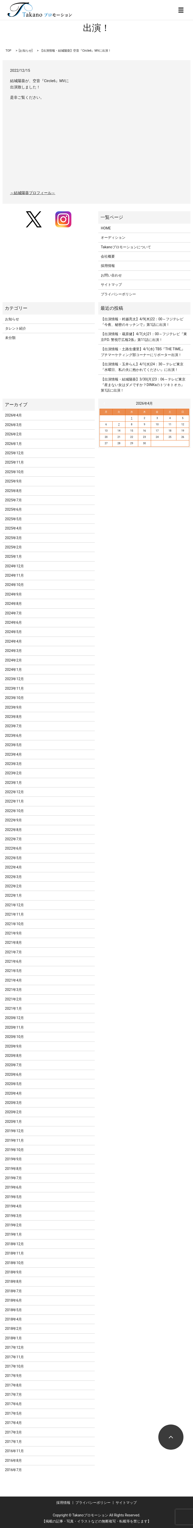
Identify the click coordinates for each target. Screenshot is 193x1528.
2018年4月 (13, 1319)
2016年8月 (13, 1460)
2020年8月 (13, 1056)
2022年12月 (14, 792)
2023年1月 (13, 783)
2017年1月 (13, 1442)
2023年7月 (13, 726)
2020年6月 (13, 1074)
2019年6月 (13, 1187)
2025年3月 (13, 538)
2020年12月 (14, 1018)
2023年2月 (13, 773)
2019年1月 (13, 1234)
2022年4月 (13, 867)
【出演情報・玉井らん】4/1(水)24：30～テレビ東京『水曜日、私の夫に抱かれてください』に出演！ (142, 367)
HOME (106, 228)
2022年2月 (13, 886)
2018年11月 (14, 1253)
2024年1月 (13, 670)
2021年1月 (13, 1008)
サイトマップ (111, 285)
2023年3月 (13, 764)
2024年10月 (14, 585)
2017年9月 (13, 1376)
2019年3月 (13, 1216)
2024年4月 (13, 641)
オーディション (113, 237)
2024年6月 (13, 622)
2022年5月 (13, 858)
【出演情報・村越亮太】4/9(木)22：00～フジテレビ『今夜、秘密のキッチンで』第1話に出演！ (142, 322)
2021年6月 (13, 961)
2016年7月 (13, 1470)
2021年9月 (13, 933)
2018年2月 (13, 1329)
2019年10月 (14, 1150)
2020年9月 (13, 1046)
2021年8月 (13, 943)
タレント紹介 (15, 328)
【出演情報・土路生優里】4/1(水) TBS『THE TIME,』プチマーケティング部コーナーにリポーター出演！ (143, 352)
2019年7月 (13, 1178)
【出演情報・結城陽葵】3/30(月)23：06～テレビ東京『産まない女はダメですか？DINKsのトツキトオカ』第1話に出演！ (143, 385)
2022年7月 (13, 839)
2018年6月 (13, 1300)
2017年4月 (13, 1423)
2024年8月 (13, 604)
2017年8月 (13, 1385)
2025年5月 (13, 519)
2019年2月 (13, 1225)
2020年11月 (14, 1027)
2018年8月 (13, 1281)
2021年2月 (13, 999)
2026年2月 (13, 434)
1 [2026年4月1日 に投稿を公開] (131, 418)
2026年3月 (13, 425)
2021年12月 (14, 905)
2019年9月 (13, 1159)
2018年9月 (13, 1272)
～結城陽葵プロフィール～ (32, 193)
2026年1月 (13, 444)
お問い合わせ (111, 275)
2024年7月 (13, 613)
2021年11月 (14, 914)
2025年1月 (13, 556)
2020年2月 (13, 1112)
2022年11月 (14, 801)
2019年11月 (14, 1140)
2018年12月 (14, 1244)
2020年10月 (14, 1037)
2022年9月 (13, 820)
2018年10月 (14, 1263)
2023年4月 (13, 754)
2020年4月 (13, 1093)
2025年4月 (13, 528)
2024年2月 (13, 660)
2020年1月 (13, 1122)
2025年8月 (13, 491)
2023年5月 (13, 745)
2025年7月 (13, 500)
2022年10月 (14, 811)
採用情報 (108, 266)
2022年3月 (13, 877)
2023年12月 (14, 679)
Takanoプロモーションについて (126, 247)
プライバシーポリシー (118, 294)
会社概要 (108, 256)
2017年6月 (13, 1404)
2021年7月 (13, 952)
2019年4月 (13, 1206)
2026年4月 (13, 415)
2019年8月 (13, 1169)
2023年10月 (14, 698)
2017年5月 (13, 1413)
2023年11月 (14, 688)
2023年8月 (13, 717)
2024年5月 (13, 632)
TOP (8, 50)
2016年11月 (14, 1451)
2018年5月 (13, 1310)
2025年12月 (14, 453)
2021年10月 (14, 924)
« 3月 (105, 403)
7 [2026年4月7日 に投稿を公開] (119, 424)
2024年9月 (13, 594)
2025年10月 (14, 472)
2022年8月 (13, 830)
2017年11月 (14, 1357)
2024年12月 (14, 566)
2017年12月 (14, 1347)
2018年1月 (13, 1338)
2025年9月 (13, 481)
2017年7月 (13, 1395)
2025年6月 (13, 509)
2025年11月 (14, 462)
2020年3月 (13, 1103)
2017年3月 (13, 1432)
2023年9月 (13, 707)
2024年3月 (13, 651)
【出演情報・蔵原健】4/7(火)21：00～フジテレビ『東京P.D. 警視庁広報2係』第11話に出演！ (144, 336)
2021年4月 (13, 980)
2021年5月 (13, 971)
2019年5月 (13, 1197)
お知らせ (26, 50)
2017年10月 (14, 1366)
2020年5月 (13, 1084)
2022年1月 (13, 895)
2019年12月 (14, 1131)
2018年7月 (13, 1291)
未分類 (10, 338)
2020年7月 (13, 1065)
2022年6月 (13, 848)
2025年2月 (13, 547)
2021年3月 (13, 990)
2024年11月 (14, 575)
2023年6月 (13, 736)
